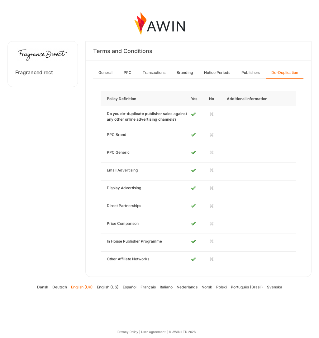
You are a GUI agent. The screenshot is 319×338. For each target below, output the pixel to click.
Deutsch (59, 287)
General (105, 72)
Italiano (166, 287)
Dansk (42, 287)
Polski (221, 287)
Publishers (250, 72)
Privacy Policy (127, 332)
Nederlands (187, 287)
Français (148, 287)
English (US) (108, 287)
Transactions (154, 72)
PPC (127, 72)
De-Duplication (284, 72)
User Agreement (153, 332)
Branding (185, 72)
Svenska (274, 287)
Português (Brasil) (247, 287)
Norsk (207, 287)
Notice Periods (217, 72)
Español (129, 287)
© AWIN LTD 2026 (182, 332)
